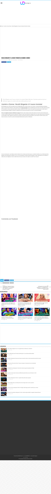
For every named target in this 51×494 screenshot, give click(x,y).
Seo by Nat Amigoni (33, 455)
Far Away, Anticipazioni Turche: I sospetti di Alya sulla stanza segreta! (19, 377)
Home (1, 26)
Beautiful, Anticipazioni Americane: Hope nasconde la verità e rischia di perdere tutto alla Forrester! (24, 358)
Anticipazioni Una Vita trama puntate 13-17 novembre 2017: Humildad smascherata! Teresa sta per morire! (42, 287)
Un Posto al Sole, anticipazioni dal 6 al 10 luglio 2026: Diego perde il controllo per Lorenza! (22, 387)
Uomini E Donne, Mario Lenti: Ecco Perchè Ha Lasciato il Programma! (25, 318)
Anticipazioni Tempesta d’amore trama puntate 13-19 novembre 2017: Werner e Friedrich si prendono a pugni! (9, 287)
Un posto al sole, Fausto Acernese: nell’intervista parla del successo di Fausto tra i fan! (21, 372)
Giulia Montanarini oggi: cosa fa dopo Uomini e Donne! (41, 303)
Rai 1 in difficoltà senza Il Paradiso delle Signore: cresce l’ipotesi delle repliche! (20, 353)
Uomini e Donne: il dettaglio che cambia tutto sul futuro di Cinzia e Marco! (8, 304)
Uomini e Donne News (7, 26)
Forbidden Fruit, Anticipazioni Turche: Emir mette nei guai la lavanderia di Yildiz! (20, 368)
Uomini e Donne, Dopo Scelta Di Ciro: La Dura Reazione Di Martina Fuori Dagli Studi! (41, 318)
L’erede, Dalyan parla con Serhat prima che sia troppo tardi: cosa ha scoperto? (20, 382)
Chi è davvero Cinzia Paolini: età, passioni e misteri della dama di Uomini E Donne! (24, 304)
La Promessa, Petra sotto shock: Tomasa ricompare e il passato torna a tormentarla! (21, 363)
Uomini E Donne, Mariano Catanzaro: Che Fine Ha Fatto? (7, 318)
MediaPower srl (20, 455)
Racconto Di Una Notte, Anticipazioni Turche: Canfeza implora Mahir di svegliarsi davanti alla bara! (24, 392)
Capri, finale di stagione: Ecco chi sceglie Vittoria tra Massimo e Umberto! (19, 348)
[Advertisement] (25, 14)
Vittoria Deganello (24, 107)
